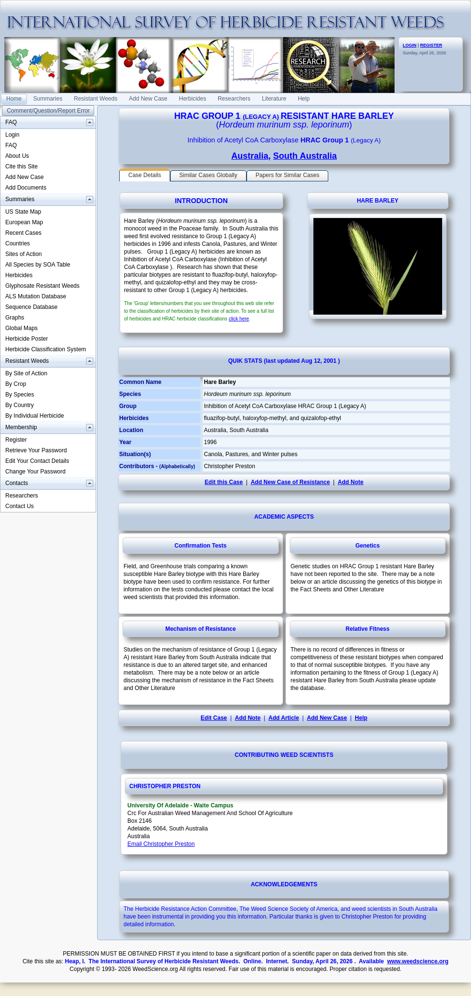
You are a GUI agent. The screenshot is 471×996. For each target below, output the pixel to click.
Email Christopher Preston (161, 844)
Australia (249, 156)
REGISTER (431, 45)
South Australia (304, 156)
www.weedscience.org (417, 961)
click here (239, 318)
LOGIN (410, 45)
